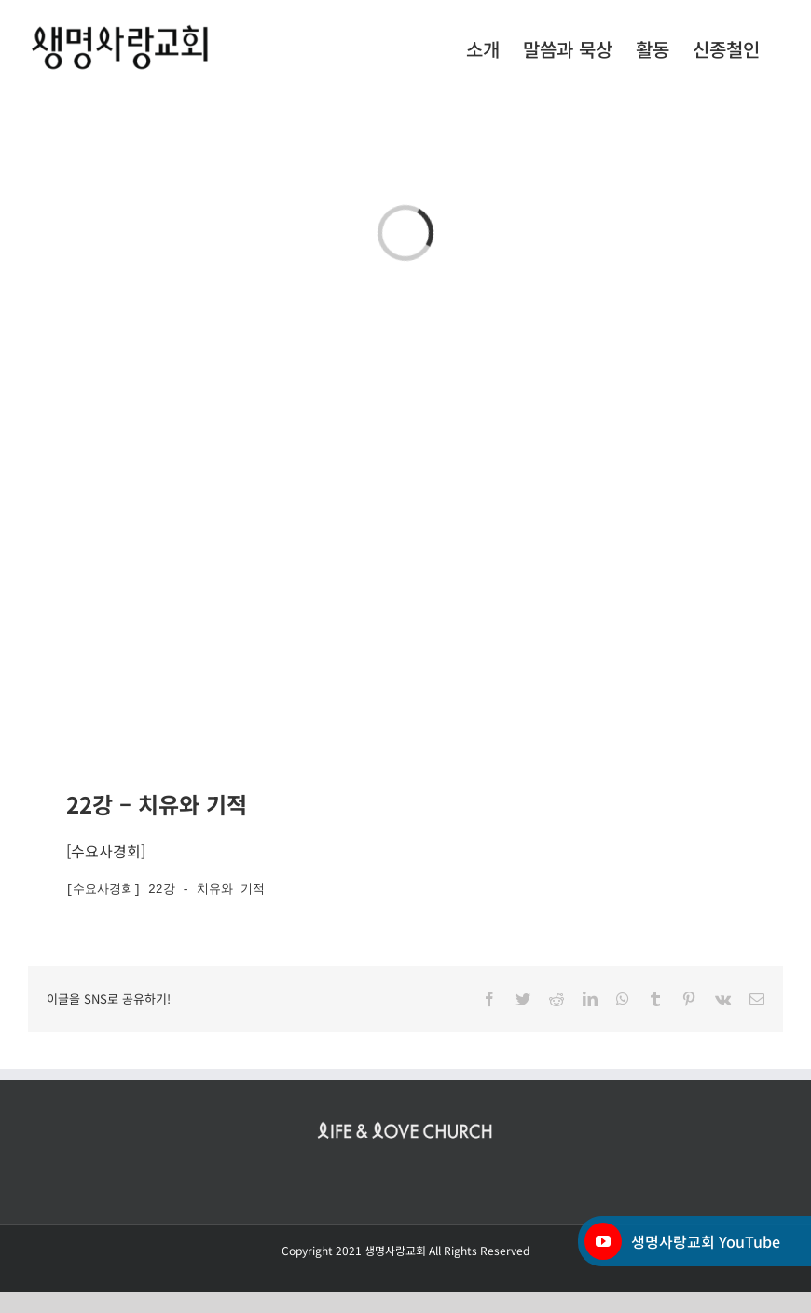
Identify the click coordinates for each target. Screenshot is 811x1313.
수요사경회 (106, 851)
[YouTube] (603, 1241)
